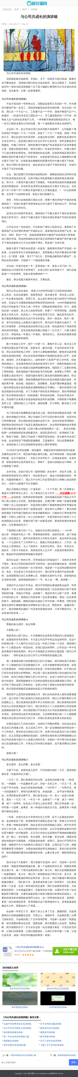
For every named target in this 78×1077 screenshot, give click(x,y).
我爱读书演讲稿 (47, 1032)
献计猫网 (31, 1073)
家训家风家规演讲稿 (13, 1032)
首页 (16, 9)
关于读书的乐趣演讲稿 (50, 1024)
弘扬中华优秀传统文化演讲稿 (17, 1024)
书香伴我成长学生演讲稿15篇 (23, 1055)
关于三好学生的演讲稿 (50, 1041)
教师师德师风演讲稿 (67, 1055)
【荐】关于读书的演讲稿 (52, 1045)
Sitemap (60, 1073)
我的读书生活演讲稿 (49, 1028)
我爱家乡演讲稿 (11, 1041)
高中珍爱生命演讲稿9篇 (15, 1045)
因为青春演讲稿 (47, 1036)
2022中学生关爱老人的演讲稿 (17, 1028)
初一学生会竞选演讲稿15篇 (16, 1036)
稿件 (24, 9)
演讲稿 (34, 9)
